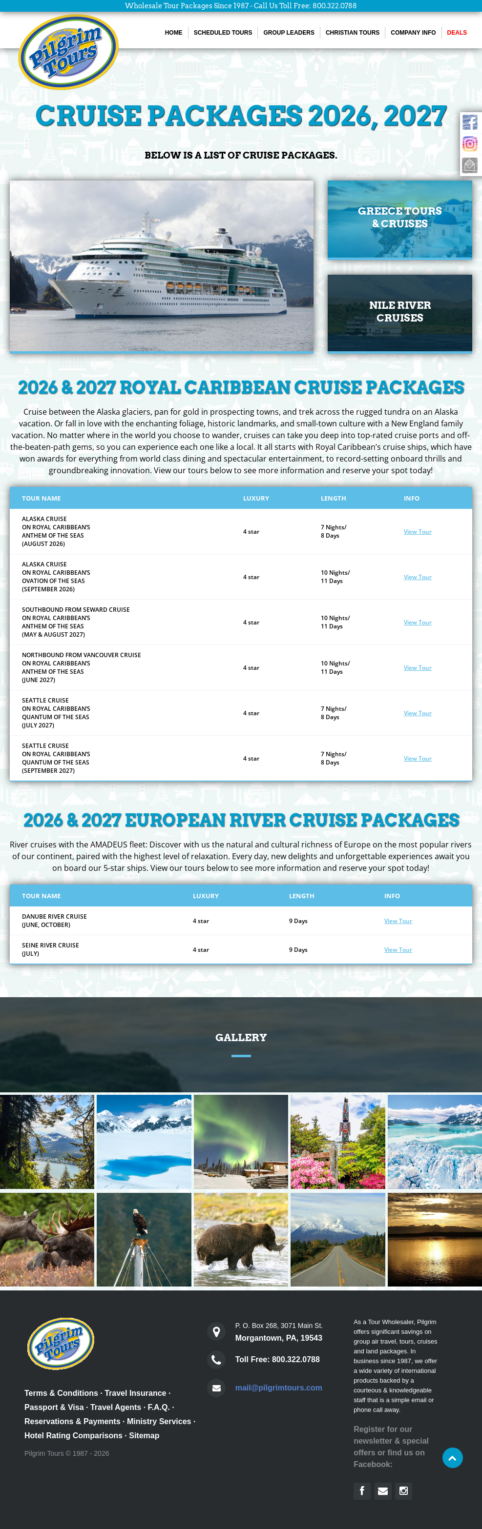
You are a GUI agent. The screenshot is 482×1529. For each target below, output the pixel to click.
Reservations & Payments (72, 1421)
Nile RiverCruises (400, 311)
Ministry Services (159, 1421)
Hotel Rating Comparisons (73, 1435)
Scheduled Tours (223, 32)
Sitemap (144, 1435)
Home (174, 32)
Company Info (413, 32)
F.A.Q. (159, 1407)
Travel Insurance (135, 1393)
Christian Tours (352, 32)
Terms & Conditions (61, 1393)
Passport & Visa (54, 1407)
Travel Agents (115, 1407)
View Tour (418, 531)
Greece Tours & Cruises (400, 217)
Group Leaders (288, 32)
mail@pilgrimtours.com (278, 1388)
